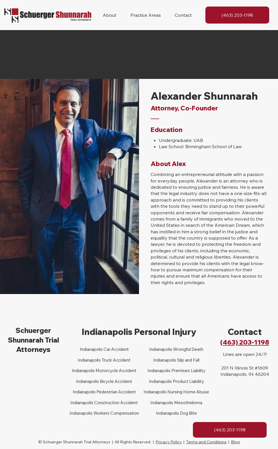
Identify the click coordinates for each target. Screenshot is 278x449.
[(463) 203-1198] (237, 15)
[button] (109, 15)
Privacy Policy (168, 441)
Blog (235, 441)
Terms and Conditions (206, 441)
